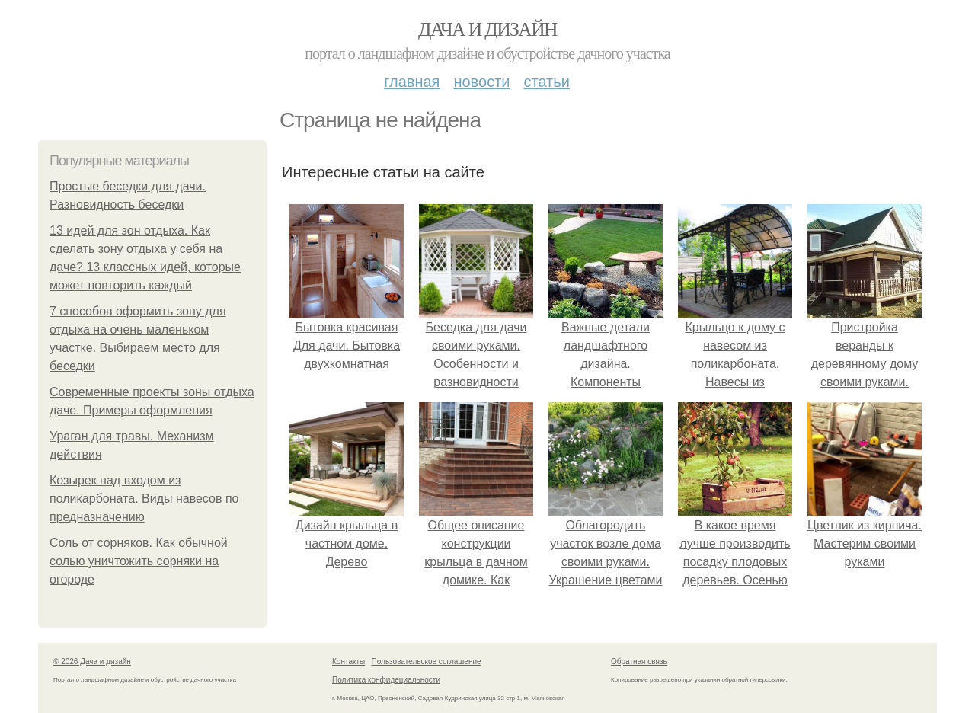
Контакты (348, 661)
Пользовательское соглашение (426, 661)
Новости (481, 81)
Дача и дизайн (487, 29)
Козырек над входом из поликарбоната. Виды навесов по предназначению (144, 498)
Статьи (546, 81)
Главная (412, 81)
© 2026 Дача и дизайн (92, 661)
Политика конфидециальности (386, 680)
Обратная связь (639, 661)
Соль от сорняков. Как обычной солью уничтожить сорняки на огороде (139, 561)
